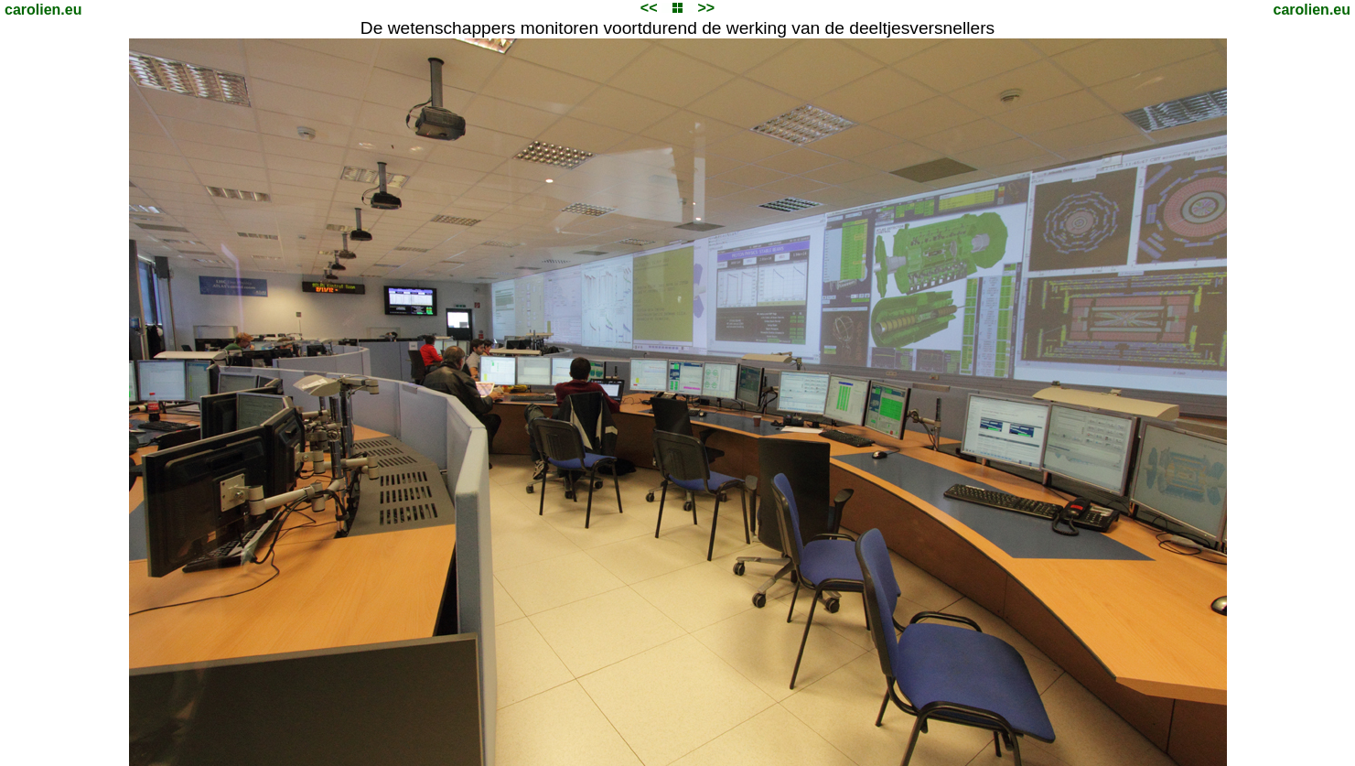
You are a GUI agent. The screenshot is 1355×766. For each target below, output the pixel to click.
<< (649, 8)
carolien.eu (43, 9)
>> (706, 8)
